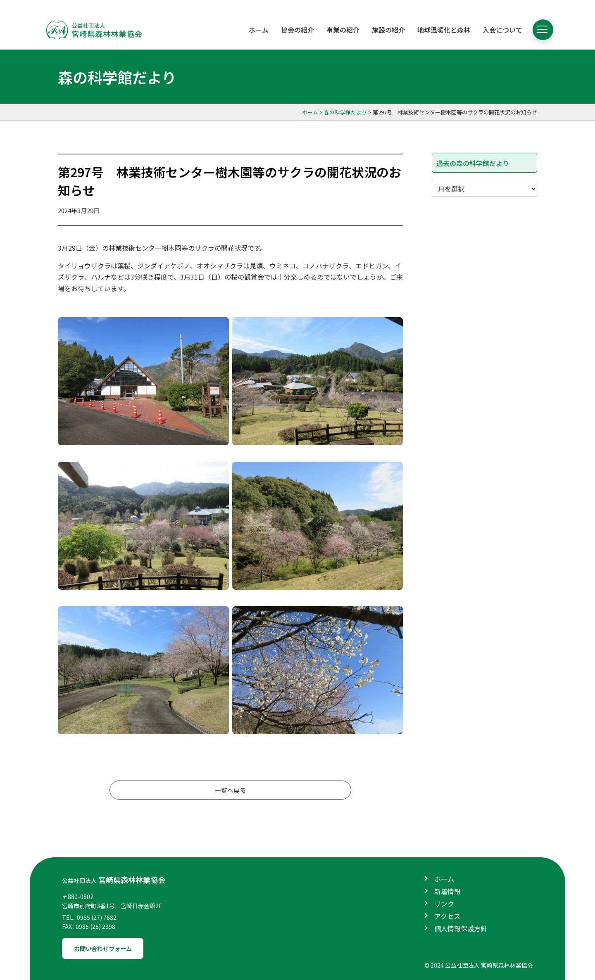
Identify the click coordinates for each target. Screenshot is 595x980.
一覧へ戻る (230, 791)
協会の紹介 (297, 30)
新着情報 (447, 884)
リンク (444, 897)
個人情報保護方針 (460, 921)
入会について (502, 30)
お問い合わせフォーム (108, 942)
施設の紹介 (388, 30)
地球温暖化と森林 (443, 30)
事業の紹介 (342, 30)
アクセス (447, 909)
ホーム (259, 30)
